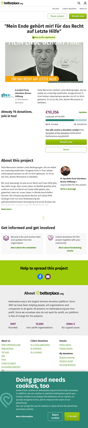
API (3, 371)
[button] (40, 276)
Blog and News (7, 349)
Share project (57, 16)
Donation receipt (66, 361)
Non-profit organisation (45, 37)
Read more (6, 209)
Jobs (3, 356)
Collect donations (69, 9)
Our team (5, 352)
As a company (36, 352)
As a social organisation (40, 345)
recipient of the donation (58, 133)
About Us (83, 9)
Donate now (78, 16)
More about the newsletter (23, 247)
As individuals (36, 349)
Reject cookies (55, 416)
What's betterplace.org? (11, 345)
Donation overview (67, 358)
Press (4, 360)
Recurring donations (68, 365)
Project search (65, 345)
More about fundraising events (70, 249)
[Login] (85, 3)
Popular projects (66, 349)
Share (66, 149)
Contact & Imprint (9, 363)
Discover (55, 9)
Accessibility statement (11, 367)
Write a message (68, 189)
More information (24, 416)
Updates (83, 112)
